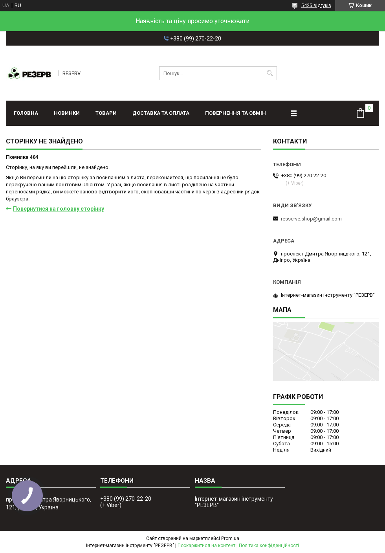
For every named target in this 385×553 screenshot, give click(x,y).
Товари (106, 113)
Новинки (67, 113)
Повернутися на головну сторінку (58, 209)
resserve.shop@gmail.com (311, 219)
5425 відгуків (316, 5)
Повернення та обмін (235, 113)
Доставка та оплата (160, 113)
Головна (26, 113)
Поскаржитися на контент (206, 545)
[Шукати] (270, 73)
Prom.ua (230, 538)
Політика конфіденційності (269, 545)
